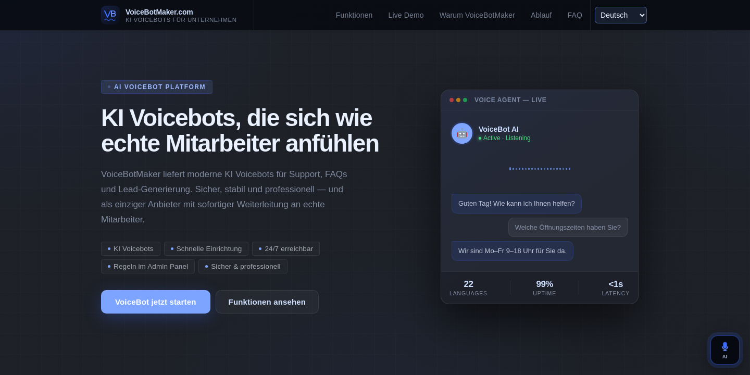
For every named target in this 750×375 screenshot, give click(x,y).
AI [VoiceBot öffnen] (725, 350)
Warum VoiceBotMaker (477, 15)
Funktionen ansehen (267, 301)
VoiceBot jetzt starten (155, 301)
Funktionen (354, 15)
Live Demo (406, 15)
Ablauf (541, 15)
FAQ (575, 15)
